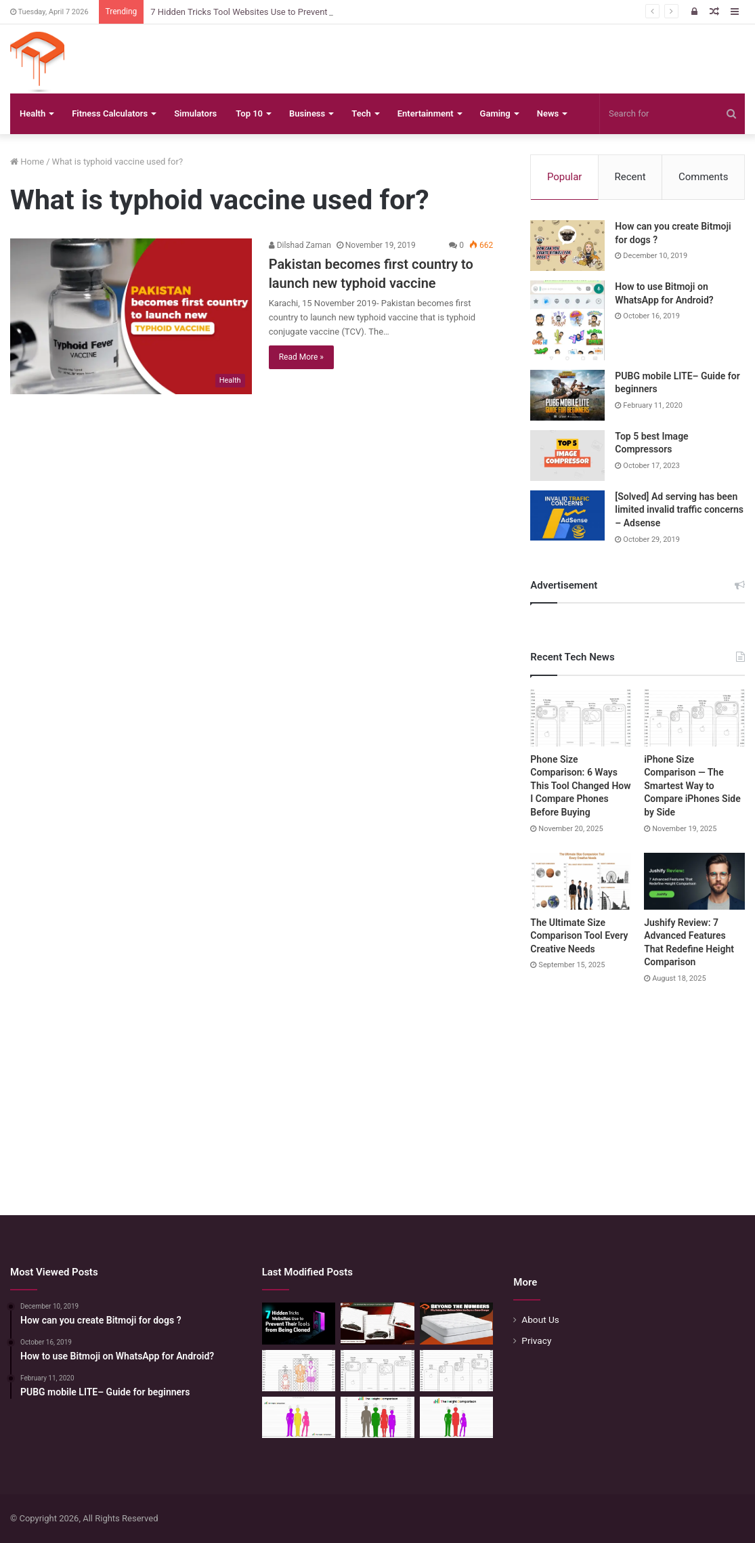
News (548, 113)
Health (32, 113)
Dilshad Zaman (300, 245)
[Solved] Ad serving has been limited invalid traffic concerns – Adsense (679, 509)
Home (27, 161)
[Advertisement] (377, 1086)
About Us (540, 1319)
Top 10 (249, 113)
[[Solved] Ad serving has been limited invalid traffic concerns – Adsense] (567, 515)
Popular (564, 177)
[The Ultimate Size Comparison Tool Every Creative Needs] (580, 881)
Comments (703, 177)
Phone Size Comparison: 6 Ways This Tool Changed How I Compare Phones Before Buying (580, 786)
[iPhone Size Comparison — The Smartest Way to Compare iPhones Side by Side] (694, 718)
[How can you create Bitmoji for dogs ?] (567, 245)
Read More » (301, 357)
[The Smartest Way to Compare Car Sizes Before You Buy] (377, 1323)
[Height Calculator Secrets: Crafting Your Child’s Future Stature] (299, 1417)
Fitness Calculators (110, 113)
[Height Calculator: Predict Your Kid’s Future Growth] (457, 1417)
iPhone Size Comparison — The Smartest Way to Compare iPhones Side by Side (692, 786)
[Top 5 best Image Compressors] (567, 455)
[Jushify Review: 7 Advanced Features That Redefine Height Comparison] (694, 881)
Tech (360, 113)
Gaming (495, 113)
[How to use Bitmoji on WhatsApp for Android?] (567, 320)
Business (307, 113)
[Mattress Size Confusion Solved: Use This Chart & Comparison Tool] (299, 1370)
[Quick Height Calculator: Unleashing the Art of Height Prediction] (377, 1417)
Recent (630, 177)
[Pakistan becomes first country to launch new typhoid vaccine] (131, 316)
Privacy (536, 1340)
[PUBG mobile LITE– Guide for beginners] (567, 395)
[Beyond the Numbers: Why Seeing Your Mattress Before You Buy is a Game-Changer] (457, 1323)
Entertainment (425, 113)
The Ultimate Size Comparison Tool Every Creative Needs (579, 935)
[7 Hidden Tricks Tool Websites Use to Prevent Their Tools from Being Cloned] (299, 1323)
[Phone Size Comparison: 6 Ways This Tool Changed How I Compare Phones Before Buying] (580, 718)
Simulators (195, 113)
